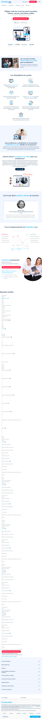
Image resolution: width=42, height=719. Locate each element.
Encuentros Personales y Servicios (8, 683)
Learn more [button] (5, 716)
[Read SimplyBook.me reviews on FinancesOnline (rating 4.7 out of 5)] (24, 45)
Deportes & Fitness (5, 686)
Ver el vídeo (19, 173)
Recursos (28, 5)
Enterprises (4, 5)
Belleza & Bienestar (5, 668)
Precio (22, 5)
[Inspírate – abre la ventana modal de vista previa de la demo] (21, 39)
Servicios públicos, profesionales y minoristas (8, 676)
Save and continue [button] (35, 716)
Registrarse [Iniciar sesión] (33, 1)
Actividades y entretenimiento (8, 690)
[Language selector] (39, 2)
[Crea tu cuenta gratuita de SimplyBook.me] (21, 18)
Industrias (11, 5)
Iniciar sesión (25, 1)
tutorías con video (32, 96)
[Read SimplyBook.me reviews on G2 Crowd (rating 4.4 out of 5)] (31, 45)
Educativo (4, 672)
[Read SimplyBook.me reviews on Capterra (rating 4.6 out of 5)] (10, 45)
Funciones (18, 5)
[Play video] (21, 184)
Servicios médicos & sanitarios (8, 679)
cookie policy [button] (29, 706)
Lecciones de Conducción (7, 693)
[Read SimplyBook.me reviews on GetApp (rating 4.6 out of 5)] (17, 45)
